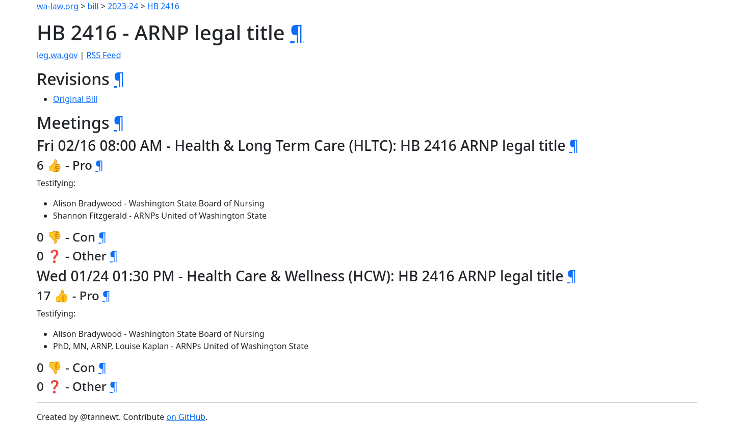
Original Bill (75, 98)
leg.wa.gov (57, 55)
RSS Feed (104, 55)
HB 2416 (163, 6)
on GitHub (185, 416)
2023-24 (123, 6)
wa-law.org (57, 6)
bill (93, 6)
